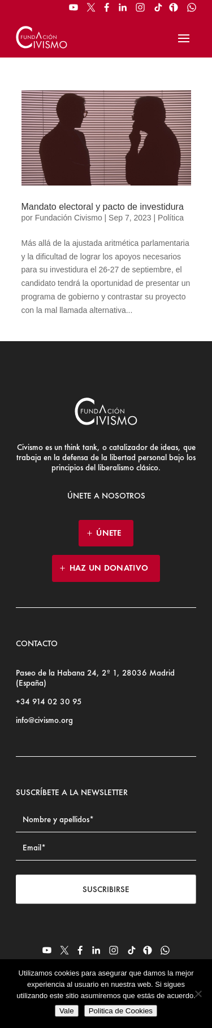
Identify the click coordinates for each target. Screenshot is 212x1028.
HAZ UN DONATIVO (109, 567)
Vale (66, 1011)
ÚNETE (109, 533)
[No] (198, 993)
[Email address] (106, 848)
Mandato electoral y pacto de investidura (102, 206)
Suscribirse (106, 889)
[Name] (106, 819)
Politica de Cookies (121, 1011)
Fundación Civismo (68, 217)
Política (171, 217)
